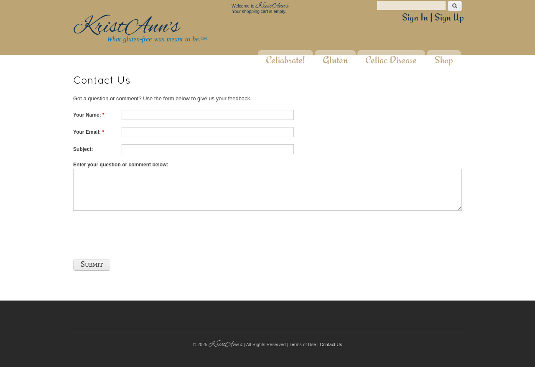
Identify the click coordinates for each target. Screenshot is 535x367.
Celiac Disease (391, 54)
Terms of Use (303, 344)
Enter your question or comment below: (120, 165)
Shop (444, 54)
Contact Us (331, 344)
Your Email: (88, 132)
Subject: (83, 149)
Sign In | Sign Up (433, 17)
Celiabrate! (285, 54)
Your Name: (88, 115)
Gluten (335, 54)
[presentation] (136, 232)
